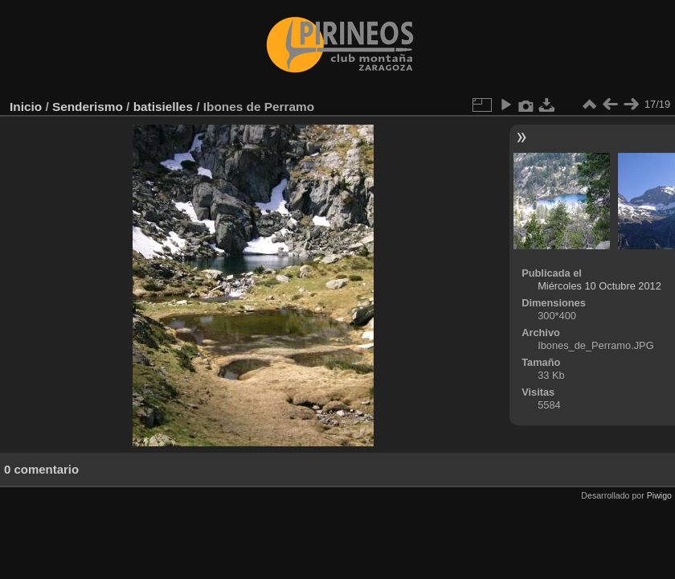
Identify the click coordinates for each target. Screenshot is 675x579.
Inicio (26, 106)
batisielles (163, 106)
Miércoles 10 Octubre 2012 (599, 286)
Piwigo (659, 495)
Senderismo (87, 106)
